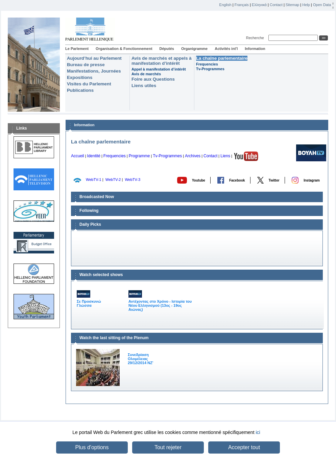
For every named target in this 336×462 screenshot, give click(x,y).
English (225, 5)
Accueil (77, 156)
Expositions (79, 77)
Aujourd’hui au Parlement (94, 58)
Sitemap (292, 5)
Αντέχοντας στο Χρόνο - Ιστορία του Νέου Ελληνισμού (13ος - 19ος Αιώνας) (160, 300)
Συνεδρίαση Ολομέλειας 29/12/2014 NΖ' (140, 359)
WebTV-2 (113, 180)
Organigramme (194, 49)
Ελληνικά (259, 5)
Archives (192, 156)
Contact (276, 5)
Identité (93, 156)
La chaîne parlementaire (221, 58)
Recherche (256, 38)
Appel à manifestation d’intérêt (158, 69)
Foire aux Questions (153, 79)
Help (306, 5)
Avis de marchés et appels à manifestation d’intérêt (161, 61)
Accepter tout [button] (244, 447)
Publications (80, 90)
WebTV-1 (93, 180)
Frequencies (207, 64)
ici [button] (258, 432)
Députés (167, 49)
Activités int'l (226, 49)
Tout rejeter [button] (168, 447)
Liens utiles (143, 85)
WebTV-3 (132, 180)
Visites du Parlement (89, 83)
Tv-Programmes (210, 69)
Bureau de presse (86, 64)
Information (255, 49)
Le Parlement (77, 49)
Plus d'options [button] (92, 447)
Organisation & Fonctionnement (124, 49)
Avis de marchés (146, 74)
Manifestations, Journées (94, 71)
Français (242, 5)
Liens (225, 156)
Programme (139, 156)
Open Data (322, 5)
